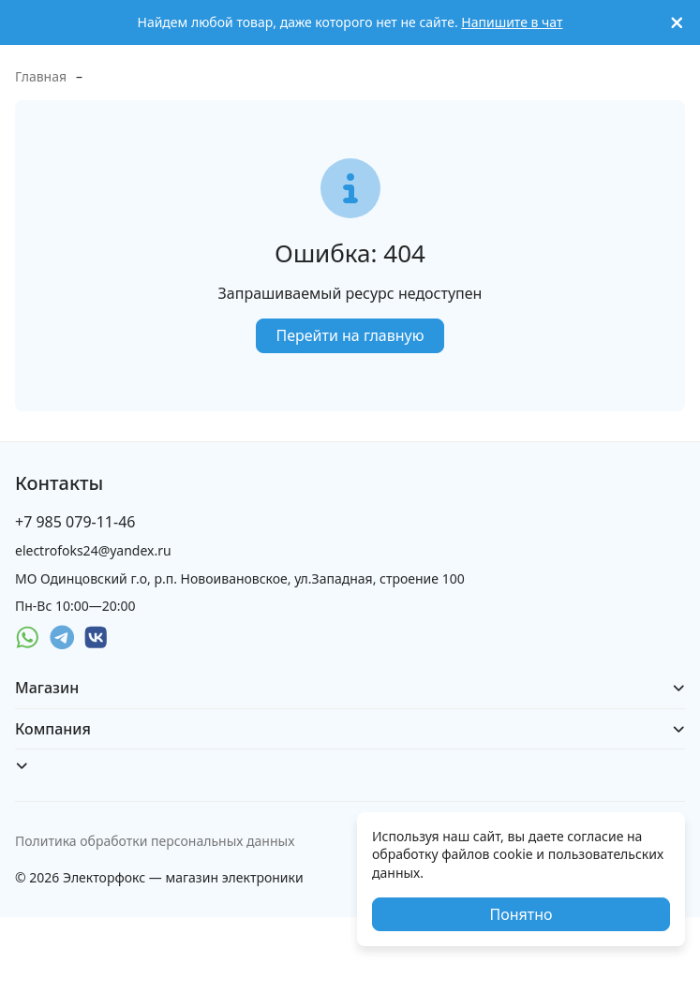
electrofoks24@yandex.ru (93, 550)
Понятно (520, 914)
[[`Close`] (677, 23)
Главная (41, 76)
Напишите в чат (511, 22)
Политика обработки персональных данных (154, 841)
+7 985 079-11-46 (75, 521)
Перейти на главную (350, 335)
